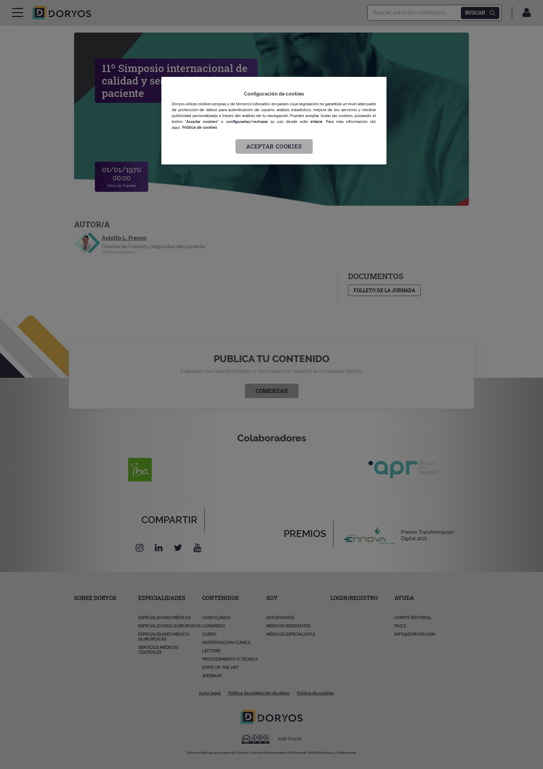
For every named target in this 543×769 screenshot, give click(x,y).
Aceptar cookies (274, 146)
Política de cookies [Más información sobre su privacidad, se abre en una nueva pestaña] (199, 127)
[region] (273, 120)
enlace (316, 121)
